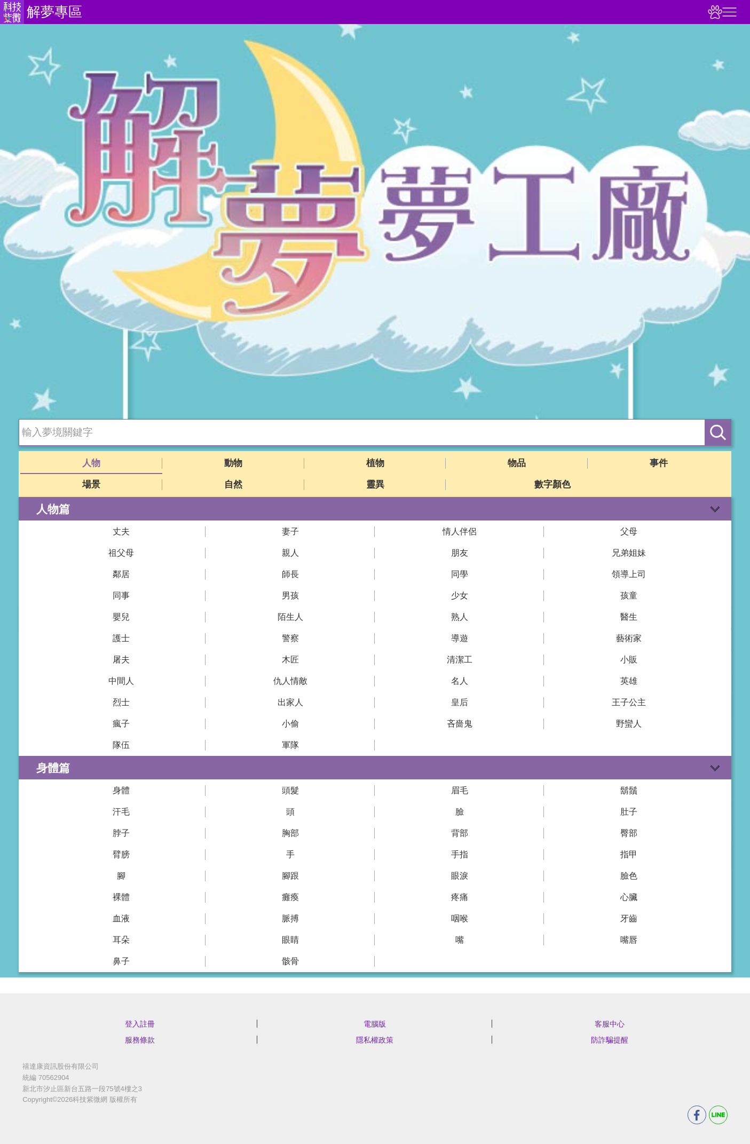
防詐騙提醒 (609, 1040)
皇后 (459, 702)
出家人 (290, 702)
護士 (121, 638)
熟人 (459, 616)
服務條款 (140, 1040)
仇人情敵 (290, 680)
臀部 (628, 833)
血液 (121, 918)
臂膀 (121, 854)
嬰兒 (121, 616)
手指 (459, 854)
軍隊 (290, 744)
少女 (459, 595)
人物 (91, 463)
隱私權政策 (374, 1040)
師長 (290, 574)
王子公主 (629, 702)
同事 (121, 595)
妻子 (290, 531)
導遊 (459, 638)
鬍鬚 (628, 790)
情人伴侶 (460, 531)
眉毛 (459, 790)
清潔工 (459, 659)
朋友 (459, 552)
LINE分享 (718, 1115)
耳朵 (121, 939)
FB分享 (697, 1115)
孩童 (628, 595)
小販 (628, 659)
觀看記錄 (713, 12)
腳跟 (290, 875)
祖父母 (121, 552)
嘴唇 (628, 939)
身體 (121, 790)
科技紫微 (12, 12)
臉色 (628, 875)
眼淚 (459, 875)
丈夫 (121, 531)
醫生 (628, 616)
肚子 (628, 811)
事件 (659, 463)
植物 (375, 463)
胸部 (290, 833)
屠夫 (121, 659)
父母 (628, 531)
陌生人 (290, 616)
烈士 (121, 702)
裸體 (121, 897)
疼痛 (459, 897)
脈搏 (290, 918)
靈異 (375, 484)
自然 (233, 484)
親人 (290, 552)
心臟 (628, 897)
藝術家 (629, 638)
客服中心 (610, 1024)
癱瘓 (290, 897)
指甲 (628, 854)
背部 (459, 833)
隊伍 (121, 744)
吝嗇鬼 (459, 723)
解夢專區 (54, 11)
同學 (459, 574)
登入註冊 (140, 1024)
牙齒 (628, 918)
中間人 (121, 680)
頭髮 (290, 790)
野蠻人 (629, 723)
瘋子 (121, 723)
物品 (517, 463)
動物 (233, 463)
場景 (91, 484)
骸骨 (290, 961)
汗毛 (121, 811)
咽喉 (459, 918)
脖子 (121, 833)
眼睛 (290, 939)
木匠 (290, 659)
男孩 (290, 595)
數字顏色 (552, 484)
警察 (290, 638)
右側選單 (728, 12)
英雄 (628, 680)
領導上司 (629, 574)
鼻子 (121, 961)
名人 (459, 680)
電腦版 (375, 1024)
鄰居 (121, 574)
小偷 (290, 723)
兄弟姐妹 (629, 552)
